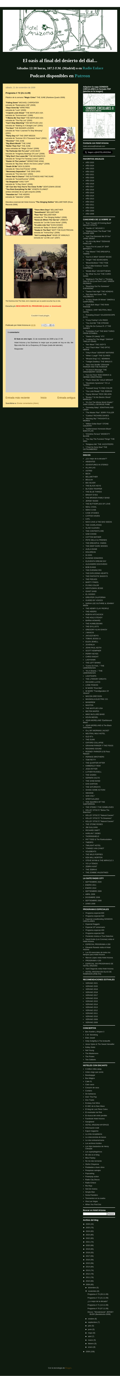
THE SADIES (91, 775)
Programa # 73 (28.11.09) (97, 1294)
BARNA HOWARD (93, 620)
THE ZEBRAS (91, 869)
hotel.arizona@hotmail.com (94, 146)
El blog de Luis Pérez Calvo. (96, 1109)
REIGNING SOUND (94, 749)
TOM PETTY (91, 760)
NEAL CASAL (91, 507)
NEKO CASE (91, 510)
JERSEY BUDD (92, 501)
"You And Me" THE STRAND (97, 323)
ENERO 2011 (90, 885)
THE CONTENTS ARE (95, 531)
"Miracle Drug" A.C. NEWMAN (98, 359)
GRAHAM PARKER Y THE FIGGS (99, 746)
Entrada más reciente (18, 397)
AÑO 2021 (90, 174)
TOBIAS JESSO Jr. (93, 639)
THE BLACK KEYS (93, 486)
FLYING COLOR (92, 585)
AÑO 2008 (90, 214)
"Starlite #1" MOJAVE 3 (95, 228)
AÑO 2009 (90, 211)
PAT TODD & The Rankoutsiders (99, 839)
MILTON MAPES (92, 711)
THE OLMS (90, 739)
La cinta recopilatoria (93, 1134)
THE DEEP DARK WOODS (97, 546)
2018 (88, 1252)
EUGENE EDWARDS (94, 558)
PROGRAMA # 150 (93, 960)
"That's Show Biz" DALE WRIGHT (99, 380)
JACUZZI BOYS (92, 636)
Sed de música (91, 1189)
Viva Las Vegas (91, 1201)
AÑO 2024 (90, 165)
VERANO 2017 (92, 995)
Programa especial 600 (95, 913)
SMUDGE (89, 793)
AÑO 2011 (90, 205)
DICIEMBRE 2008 (92, 897)
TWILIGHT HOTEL (93, 845)
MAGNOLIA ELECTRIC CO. (97, 699)
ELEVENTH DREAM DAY (96, 561)
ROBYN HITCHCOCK (94, 614)
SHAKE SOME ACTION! (95, 790)
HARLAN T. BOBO (93, 833)
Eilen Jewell (90, 1038)
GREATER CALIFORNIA (96, 597)
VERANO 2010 (92, 1016)
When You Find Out (93, 1204)
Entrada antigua (66, 397)
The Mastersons (91, 1053)
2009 (88, 1284)
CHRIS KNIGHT (92, 657)
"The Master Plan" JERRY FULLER (100, 412)
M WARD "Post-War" (94, 688)
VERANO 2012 (92, 1010)
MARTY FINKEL (92, 582)
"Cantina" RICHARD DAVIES (97, 416)
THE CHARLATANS (94, 525)
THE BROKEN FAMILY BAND (98, 498)
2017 (88, 1256)
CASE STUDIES (92, 513)
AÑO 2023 (90, 168)
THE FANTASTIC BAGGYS (97, 576)
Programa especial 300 (95, 933)
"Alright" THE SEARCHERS (97, 260)
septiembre (93, 1322)
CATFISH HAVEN (93, 516)
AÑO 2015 (90, 193)
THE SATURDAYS (93, 787)
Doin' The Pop (91, 1097)
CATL (88, 519)
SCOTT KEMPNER (93, 651)
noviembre (92, 1291)
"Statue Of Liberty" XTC (95, 336)
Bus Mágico (90, 1078)
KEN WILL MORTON (94, 857)
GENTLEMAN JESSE (94, 588)
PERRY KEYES (92, 654)
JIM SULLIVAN (92, 827)
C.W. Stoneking (91, 1035)
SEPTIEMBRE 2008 (93, 900)
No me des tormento (93, 1161)
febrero (91, 1343)
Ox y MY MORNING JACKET (97, 731)
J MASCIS (90, 632)
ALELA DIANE (91, 549)
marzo (91, 1340)
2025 (88, 1228)
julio (90, 1326)
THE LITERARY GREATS (96, 679)
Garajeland (89, 1122)
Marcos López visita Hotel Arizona (99, 958)
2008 (88, 1351)
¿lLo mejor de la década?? (96, 459)
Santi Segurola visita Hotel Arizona (99, 969)
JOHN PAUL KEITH (93, 648)
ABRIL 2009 (90, 894)
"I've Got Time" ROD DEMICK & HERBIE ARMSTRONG (97, 376)
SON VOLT (90, 796)
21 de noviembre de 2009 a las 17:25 (48, 339)
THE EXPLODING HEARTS (97, 573)
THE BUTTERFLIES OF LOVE (98, 504)
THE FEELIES (91, 579)
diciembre (92, 1288)
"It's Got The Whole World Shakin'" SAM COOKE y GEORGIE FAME (98, 403)
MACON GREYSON (94, 696)
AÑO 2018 (90, 184)
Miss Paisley (90, 1158)
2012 (88, 1274)
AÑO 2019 (90, 181)
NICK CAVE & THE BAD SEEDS (99, 522)
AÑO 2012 (90, 202)
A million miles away (93, 1069)
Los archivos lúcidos (93, 1143)
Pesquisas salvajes (93, 1170)
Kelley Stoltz (90, 1047)
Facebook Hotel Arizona (95, 1119)
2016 (88, 1260)
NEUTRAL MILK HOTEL (95, 733)
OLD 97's (89, 737)
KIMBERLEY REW (93, 766)
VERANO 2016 (92, 998)
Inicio (43, 397)
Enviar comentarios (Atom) (28, 403)
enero (90, 1347)
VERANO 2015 (92, 1001)
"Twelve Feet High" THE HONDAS (99, 291)
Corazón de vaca (92, 1088)
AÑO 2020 (90, 178)
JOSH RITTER (91, 769)
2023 (88, 1235)
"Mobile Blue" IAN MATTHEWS (98, 271)
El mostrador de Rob (93, 1112)
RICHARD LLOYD (93, 682)
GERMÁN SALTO (93, 778)
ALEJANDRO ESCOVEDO (96, 564)
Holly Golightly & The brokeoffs (97, 1041)
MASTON (89, 705)
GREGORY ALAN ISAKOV (96, 630)
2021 (88, 1242)
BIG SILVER (90, 483)
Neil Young (89, 1050)
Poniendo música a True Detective (99, 936)
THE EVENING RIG (94, 570)
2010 (88, 1281)
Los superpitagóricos (93, 1152)
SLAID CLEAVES (92, 528)
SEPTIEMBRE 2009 (93, 891)
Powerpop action (92, 1176)
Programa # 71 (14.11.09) (97, 1305)
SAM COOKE (91, 534)
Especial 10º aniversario (95, 927)
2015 (88, 1263)
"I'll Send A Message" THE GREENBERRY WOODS (95, 371)
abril (90, 1336)
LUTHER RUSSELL (94, 772)
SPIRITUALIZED (92, 799)
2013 (88, 1270)
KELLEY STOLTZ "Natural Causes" (100, 815)
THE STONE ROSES (94, 824)
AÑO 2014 (90, 196)
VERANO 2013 (92, 1007)
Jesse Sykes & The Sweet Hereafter (99, 1044)
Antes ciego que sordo (94, 1072)
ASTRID (89, 471)
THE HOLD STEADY (94, 617)
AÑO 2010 (90, 208)
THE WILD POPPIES (94, 854)
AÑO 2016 (90, 190)
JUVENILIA (90, 645)
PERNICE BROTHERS (95, 757)
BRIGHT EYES (92, 495)
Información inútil (92, 1128)
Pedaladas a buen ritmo (94, 1167)
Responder (18, 349)
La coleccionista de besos (95, 1137)
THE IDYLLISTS (92, 626)
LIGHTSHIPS (91, 676)
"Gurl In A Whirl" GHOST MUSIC (99, 257)
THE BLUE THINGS (94, 492)
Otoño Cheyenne (92, 1164)
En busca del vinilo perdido (96, 1115)
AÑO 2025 (90, 162)
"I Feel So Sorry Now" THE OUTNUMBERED (95, 448)
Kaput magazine (91, 1131)
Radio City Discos (92, 1180)
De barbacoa (90, 1094)
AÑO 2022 (90, 172)
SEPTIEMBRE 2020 (93, 882)
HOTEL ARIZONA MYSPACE (97, 1125)
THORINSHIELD (92, 836)
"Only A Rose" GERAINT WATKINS (100, 353)
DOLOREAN (91, 552)
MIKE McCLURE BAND (95, 714)
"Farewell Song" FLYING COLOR (99, 388)
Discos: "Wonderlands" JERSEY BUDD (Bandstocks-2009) (100, 1313)
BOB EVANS (91, 567)
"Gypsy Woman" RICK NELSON (98, 394)
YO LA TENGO (92, 863)
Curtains (88, 1091)
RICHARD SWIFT (93, 830)
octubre (91, 1319)
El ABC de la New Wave (95, 1106)
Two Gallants (90, 1060)
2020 (88, 1245)
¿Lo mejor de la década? (97, 1301)
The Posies (89, 1056)
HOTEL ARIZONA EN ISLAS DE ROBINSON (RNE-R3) (97, 973)
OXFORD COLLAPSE (94, 743)
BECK (88, 474)
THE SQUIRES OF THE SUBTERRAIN (94, 803)
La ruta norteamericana (94, 1140)
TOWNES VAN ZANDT (95, 848)
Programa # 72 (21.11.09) (97, 1298)
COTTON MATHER (93, 537)
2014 (88, 1267)
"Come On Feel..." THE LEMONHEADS (93, 667)
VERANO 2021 (92, 983)
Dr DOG (89, 555)
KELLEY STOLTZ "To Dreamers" (99, 818)
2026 (88, 1224)
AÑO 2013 (90, 199)
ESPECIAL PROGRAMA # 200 (98, 944)
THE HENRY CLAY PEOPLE (97, 608)
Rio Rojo (88, 1186)
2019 (88, 1249)
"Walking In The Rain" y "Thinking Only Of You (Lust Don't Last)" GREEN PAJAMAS (98, 281)
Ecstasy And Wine (92, 1103)
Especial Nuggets (93, 924)
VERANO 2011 (92, 1013)
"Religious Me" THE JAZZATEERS (99, 444)
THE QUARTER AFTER (95, 763)
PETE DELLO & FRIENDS (96, 540)
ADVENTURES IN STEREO (97, 465)
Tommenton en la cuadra (95, 1198)
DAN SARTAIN (92, 784)
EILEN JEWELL (92, 642)
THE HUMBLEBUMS (94, 624)
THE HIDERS (91, 611)
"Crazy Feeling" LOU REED (97, 320)
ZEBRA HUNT (91, 866)
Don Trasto (89, 1100)
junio (90, 1329)
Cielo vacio (89, 1084)
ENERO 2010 (90, 888)
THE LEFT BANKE (93, 663)
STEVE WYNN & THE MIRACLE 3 (99, 860)
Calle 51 (88, 1081)
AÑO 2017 (90, 187)
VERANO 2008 (92, 1022)
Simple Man (90, 1192)
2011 (88, 1277)
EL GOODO (90, 594)
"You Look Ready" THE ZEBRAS (99, 391)
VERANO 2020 (92, 986)
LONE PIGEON (92, 685)
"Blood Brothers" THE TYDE (97, 263)
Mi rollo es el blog (92, 1155)
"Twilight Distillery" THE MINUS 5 (99, 362)
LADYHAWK (91, 660)
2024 (88, 1231)
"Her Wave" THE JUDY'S (96, 344)
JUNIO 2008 (90, 904)
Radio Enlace (90, 1183)
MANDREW (90, 702)
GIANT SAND (91, 591)
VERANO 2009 (92, 1019)
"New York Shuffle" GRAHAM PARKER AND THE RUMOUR (96, 366)
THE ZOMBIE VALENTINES (97, 872)
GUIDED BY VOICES (94, 600)
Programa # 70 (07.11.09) (97, 1308)
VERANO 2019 (92, 989)
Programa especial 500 (95, 916)
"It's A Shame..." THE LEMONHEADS (92, 672)
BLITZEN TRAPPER (94, 489)
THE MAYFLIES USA (94, 708)
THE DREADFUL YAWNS (96, 543)
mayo (90, 1333)
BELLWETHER (92, 477)
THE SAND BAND (93, 781)
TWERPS (89, 842)
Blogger (68, 1368)
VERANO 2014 (92, 1004)
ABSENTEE (90, 462)
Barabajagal (90, 1075)
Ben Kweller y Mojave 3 (94, 1032)
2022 (88, 1238)
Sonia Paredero (91, 1195)
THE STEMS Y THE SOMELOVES (100, 807)
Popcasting (89, 1173)
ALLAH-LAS (90, 468)
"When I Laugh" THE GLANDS (98, 356)
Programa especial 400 (95, 930)
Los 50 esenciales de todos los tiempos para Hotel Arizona (96, 953)
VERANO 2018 (92, 992)
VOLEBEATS (91, 851)
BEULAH (89, 480)
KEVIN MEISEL (92, 717)
